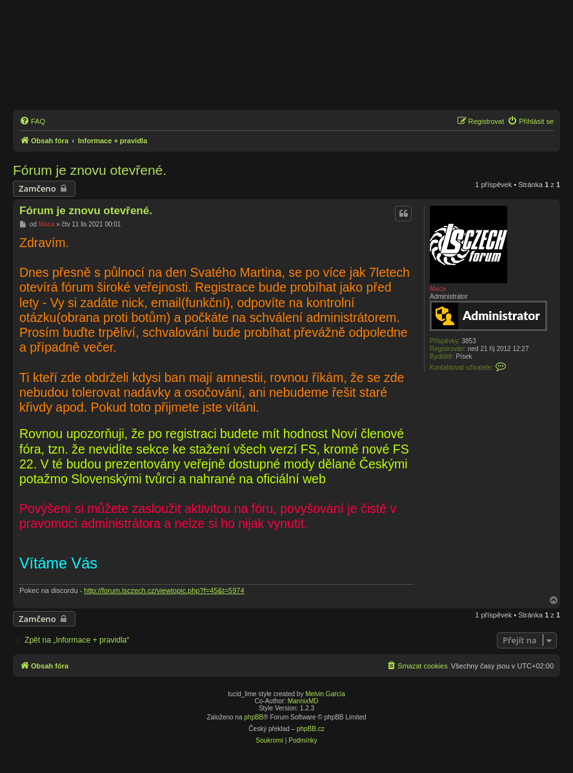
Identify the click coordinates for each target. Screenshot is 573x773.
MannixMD (303, 701)
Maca (438, 288)
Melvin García (325, 694)
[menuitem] (32, 121)
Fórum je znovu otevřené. (89, 170)
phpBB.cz (311, 728)
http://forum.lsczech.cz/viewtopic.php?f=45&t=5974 (164, 590)
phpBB (253, 717)
